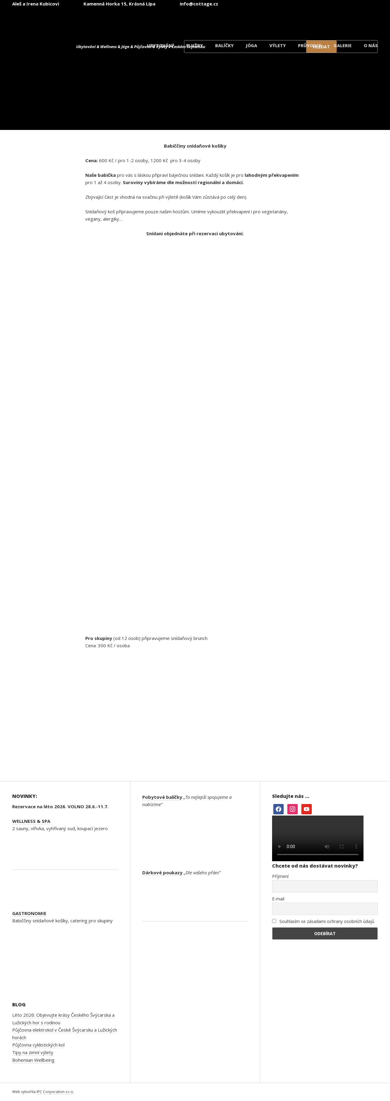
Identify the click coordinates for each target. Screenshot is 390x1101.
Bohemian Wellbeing (33, 1060)
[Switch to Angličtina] (247, 21)
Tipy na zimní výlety (32, 1052)
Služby (194, 45)
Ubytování (160, 45)
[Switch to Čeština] (211, 21)
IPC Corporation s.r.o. (55, 1091)
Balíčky (224, 45)
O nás (371, 45)
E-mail (278, 899)
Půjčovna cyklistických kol (38, 1045)
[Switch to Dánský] (357, 21)
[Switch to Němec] (284, 21)
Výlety (277, 45)
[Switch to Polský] (320, 21)
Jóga (251, 45)
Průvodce (309, 45)
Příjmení (280, 876)
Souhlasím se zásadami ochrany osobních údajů (323, 921)
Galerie (343, 45)
